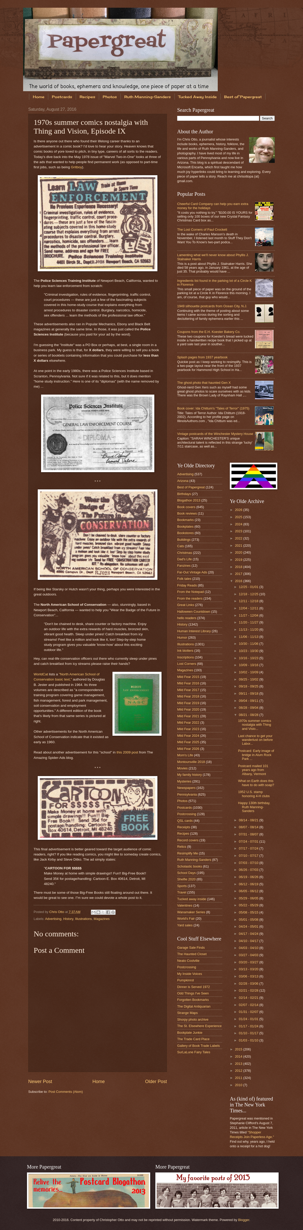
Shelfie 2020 (186, 879)
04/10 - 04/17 (249, 941)
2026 (239, 510)
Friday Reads (187, 585)
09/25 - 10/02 (249, 679)
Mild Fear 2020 (188, 709)
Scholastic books (189, 866)
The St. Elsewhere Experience (199, 1026)
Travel (181, 892)
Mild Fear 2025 (188, 742)
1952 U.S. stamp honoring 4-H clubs (254, 794)
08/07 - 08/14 (249, 827)
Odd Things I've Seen (193, 993)
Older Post (156, 1081)
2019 (239, 560)
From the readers (190, 598)
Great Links (185, 605)
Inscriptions (185, 657)
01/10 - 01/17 (249, 1033)
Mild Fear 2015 (188, 677)
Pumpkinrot (185, 980)
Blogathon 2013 (188, 500)
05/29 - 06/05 (249, 898)
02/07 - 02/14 (249, 1005)
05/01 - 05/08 (249, 919)
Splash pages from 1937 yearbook (202, 357)
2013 (239, 1064)
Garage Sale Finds (191, 947)
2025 (239, 517)
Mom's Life (185, 755)
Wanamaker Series (191, 912)
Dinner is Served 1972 (193, 987)
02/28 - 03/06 (249, 983)
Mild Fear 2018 (188, 696)
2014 (239, 1056)
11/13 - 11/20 (249, 629)
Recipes (87, 97)
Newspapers (186, 788)
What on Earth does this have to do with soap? (256, 783)
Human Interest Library (194, 631)
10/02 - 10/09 (249, 672)
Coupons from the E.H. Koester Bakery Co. (208, 332)
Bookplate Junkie (189, 1033)
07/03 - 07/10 (249, 863)
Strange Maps (187, 1013)
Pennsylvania (187, 794)
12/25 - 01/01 (249, 587)
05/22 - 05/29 (249, 905)
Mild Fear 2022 (188, 722)
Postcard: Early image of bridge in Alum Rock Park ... (256, 755)
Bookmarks (185, 520)
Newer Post (40, 1081)
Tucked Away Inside (197, 97)
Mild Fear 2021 (188, 716)
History (68, 919)
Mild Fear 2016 (188, 683)
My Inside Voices (189, 974)
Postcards (62, 97)
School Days (186, 873)
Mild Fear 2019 (188, 703)
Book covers (186, 507)
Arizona (182, 481)
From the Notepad (190, 592)
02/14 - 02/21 (249, 998)
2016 (239, 581)
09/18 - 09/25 (249, 686)
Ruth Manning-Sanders (147, 97)
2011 (239, 1078)
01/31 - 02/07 (249, 1012)
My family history (189, 775)
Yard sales (185, 925)
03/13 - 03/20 (249, 969)
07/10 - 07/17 (249, 856)
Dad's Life (184, 559)
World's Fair (186, 918)
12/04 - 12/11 (249, 608)
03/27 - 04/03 (249, 955)
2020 (239, 552)
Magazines (102, 919)
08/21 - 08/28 (249, 715)
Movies (182, 768)
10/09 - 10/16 (249, 665)
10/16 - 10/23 (249, 658)
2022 (239, 538)
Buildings (184, 540)
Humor (182, 637)
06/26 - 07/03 (249, 870)
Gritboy (76, 167)
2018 (239, 567)
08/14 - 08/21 (249, 820)
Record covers (187, 840)
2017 (239, 574)
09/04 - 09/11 (249, 701)
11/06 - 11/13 (249, 637)
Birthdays (184, 494)
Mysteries (184, 781)
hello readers (186, 618)
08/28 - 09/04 (249, 708)
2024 (239, 524)
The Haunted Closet (192, 954)
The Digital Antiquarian (194, 1006)
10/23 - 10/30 (249, 651)
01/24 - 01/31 (249, 1019)
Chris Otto (57, 912)
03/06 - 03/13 (249, 976)
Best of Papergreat (191, 487)
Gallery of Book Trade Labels (198, 1046)
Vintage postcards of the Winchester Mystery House (215, 434)
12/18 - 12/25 (249, 594)
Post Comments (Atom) (66, 1092)
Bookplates (185, 526)
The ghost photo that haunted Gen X (204, 383)
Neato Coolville (188, 961)
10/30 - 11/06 (249, 644)
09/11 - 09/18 (249, 693)
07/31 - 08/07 (249, 834)
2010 (239, 1085)
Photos (110, 97)
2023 (239, 531)
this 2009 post (127, 752)
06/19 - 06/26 (249, 877)
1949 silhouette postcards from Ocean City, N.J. (212, 306)
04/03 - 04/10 (249, 948)
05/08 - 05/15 (249, 912)
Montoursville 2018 (191, 762)
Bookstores (185, 533)
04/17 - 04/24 (249, 934)
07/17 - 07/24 (249, 848)
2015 (239, 1049)
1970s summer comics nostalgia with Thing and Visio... (254, 725)
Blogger (243, 1220)
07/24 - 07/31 (249, 841)
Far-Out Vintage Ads (192, 572)
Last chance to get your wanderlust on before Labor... (255, 740)
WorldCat (41, 674)
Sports (182, 886)
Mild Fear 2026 (188, 749)
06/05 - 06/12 (249, 891)
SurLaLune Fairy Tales (193, 1052)
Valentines (184, 905)
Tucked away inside (191, 899)
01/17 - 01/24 (249, 1026)
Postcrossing (186, 814)
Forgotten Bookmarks (193, 1000)
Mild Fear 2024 (188, 736)
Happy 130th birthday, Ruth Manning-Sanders (254, 807)
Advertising (53, 919)
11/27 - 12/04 (249, 615)
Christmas (184, 553)
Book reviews (187, 513)
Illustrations (83, 919)
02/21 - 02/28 (249, 990)
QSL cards (185, 821)
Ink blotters (185, 651)
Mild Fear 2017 (188, 690)
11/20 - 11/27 (249, 622)
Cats (180, 546)
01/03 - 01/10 (249, 1040)
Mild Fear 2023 (188, 729)
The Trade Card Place (193, 1039)
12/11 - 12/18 (249, 601)
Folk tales (184, 579)
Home (38, 97)
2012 (239, 1071)
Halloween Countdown (193, 611)
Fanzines (184, 565)
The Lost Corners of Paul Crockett (202, 229)
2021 (239, 545)
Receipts (183, 827)
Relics (181, 847)
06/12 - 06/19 (249, 884)
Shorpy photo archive (193, 1019)
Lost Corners (186, 664)
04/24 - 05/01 (249, 926)
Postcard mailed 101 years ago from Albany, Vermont (253, 770)
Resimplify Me (187, 853)
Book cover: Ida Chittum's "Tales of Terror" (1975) (213, 408)
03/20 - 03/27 (249, 962)
